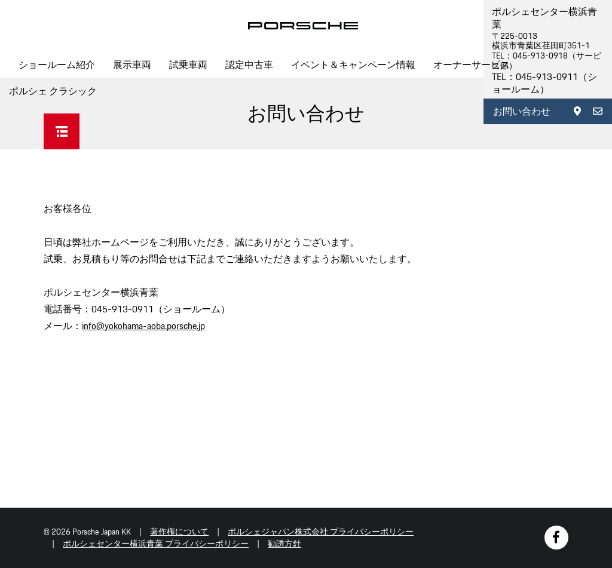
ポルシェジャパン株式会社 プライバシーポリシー (321, 531)
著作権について (179, 531)
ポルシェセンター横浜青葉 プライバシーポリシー (156, 543)
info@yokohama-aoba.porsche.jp (143, 325)
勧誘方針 (284, 543)
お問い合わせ (521, 111)
